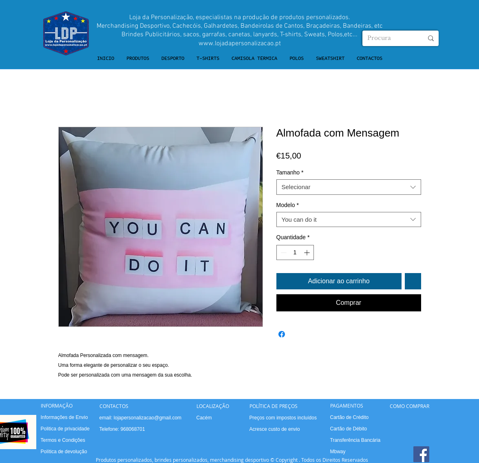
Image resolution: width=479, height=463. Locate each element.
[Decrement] (283, 252)
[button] (137, 59)
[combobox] (348, 187)
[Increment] (307, 252)
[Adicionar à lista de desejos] (413, 281)
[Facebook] (421, 454)
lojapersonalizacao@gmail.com (147, 418)
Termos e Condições (63, 440)
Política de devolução (64, 451)
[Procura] (389, 38)
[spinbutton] (295, 252)
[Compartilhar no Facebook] (282, 334)
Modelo (287, 205)
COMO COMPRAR (409, 406)
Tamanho (290, 172)
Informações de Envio (64, 417)
